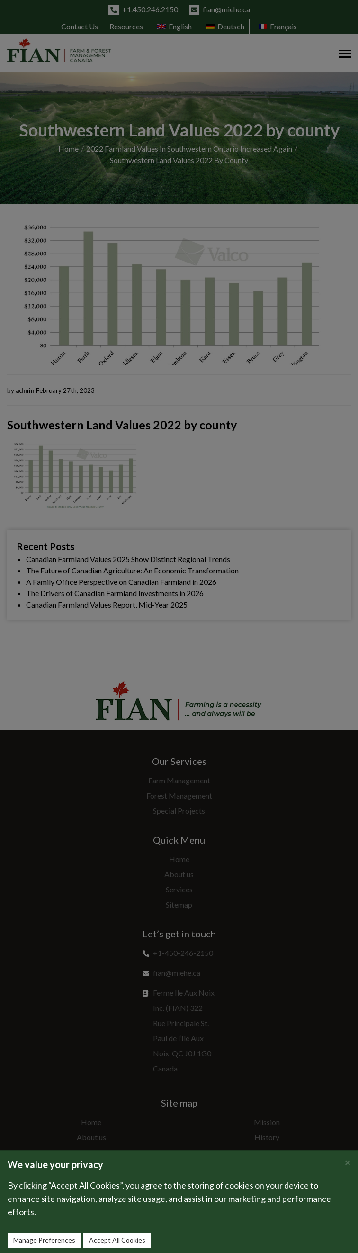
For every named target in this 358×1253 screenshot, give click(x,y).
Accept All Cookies (117, 1240)
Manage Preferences (44, 1240)
